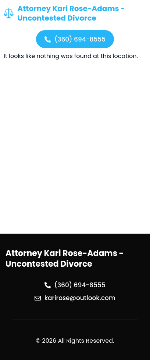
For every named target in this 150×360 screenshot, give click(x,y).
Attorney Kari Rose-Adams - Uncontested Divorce (71, 13)
